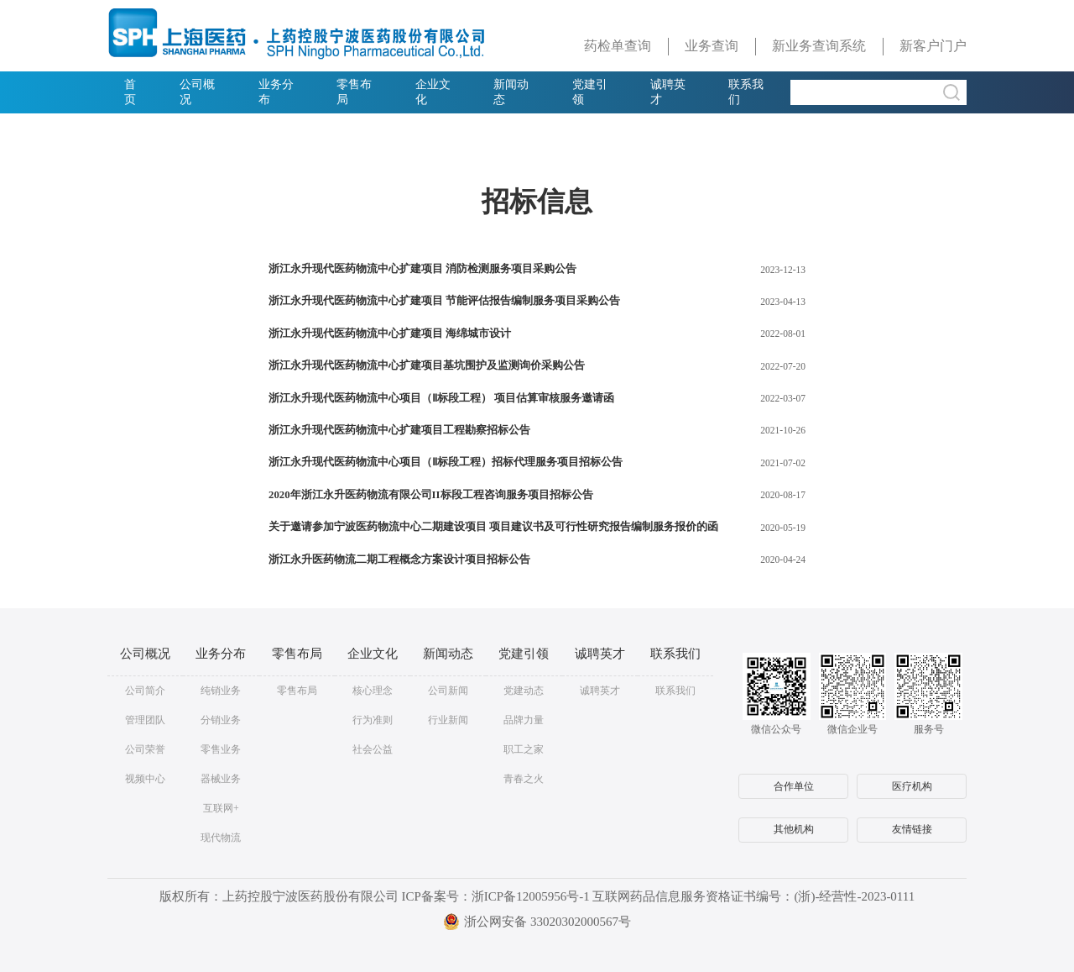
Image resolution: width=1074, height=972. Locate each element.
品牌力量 (523, 720)
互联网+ (221, 808)
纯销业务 (221, 690)
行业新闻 (448, 720)
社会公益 (372, 749)
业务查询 (711, 46)
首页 (130, 92)
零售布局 (354, 92)
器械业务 (221, 779)
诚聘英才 (668, 92)
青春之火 (523, 779)
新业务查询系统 (819, 46)
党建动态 (523, 690)
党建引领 (589, 92)
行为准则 (372, 720)
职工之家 (523, 749)
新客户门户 (933, 46)
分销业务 (221, 720)
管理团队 (145, 720)
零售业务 (221, 749)
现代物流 (221, 837)
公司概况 (197, 92)
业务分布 (276, 92)
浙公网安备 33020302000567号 (537, 921)
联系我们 (746, 92)
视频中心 (145, 779)
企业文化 (433, 92)
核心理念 (372, 690)
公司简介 (145, 690)
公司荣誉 (145, 749)
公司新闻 (448, 690)
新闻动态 (511, 92)
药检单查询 (617, 46)
